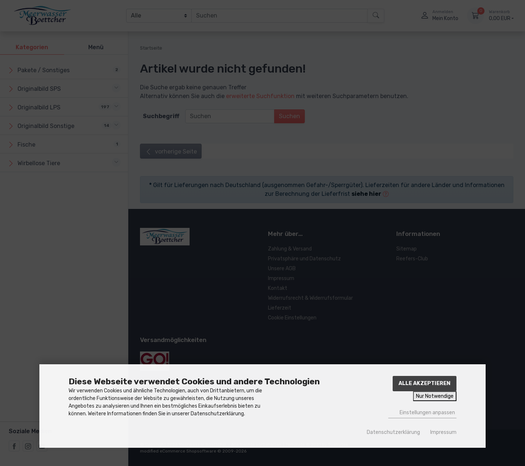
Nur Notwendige (435, 396)
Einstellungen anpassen (422, 412)
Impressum (443, 432)
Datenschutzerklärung (393, 432)
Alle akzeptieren (424, 383)
